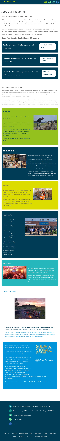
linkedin (15, 424)
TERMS (14, 436)
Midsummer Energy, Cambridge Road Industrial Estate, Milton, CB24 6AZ (33, 406)
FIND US (14, 433)
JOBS (45, 433)
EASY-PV (29, 436)
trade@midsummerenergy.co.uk (22, 415)
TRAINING (53, 433)
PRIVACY (21, 436)
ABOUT (6, 433)
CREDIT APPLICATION (25, 433)
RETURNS (38, 433)
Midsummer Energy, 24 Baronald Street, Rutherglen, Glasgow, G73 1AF (33, 411)
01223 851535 (17, 419)
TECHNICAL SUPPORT (41, 436)
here (4, 141)
